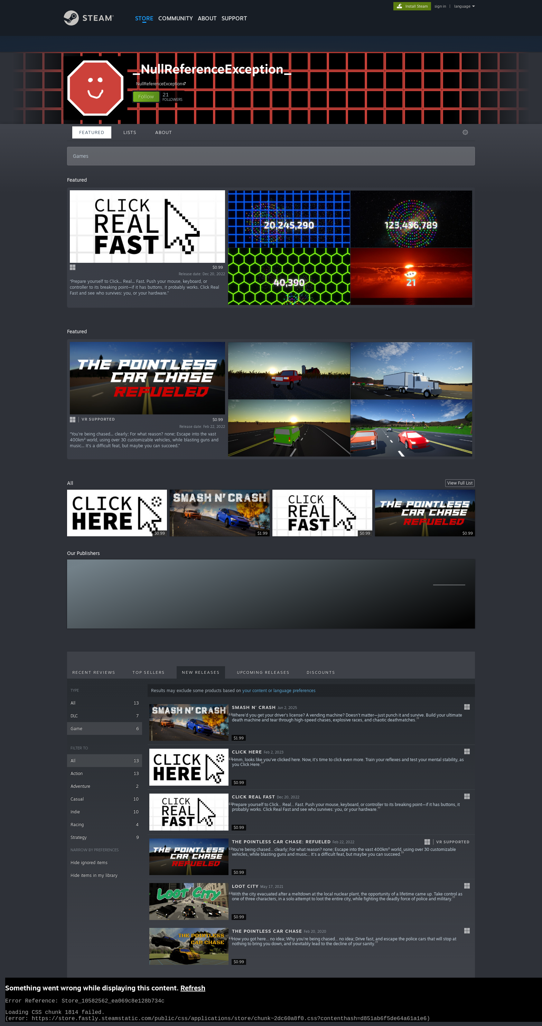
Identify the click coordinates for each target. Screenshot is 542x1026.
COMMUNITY (175, 18)
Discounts (321, 672)
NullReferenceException (162, 83)
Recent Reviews (93, 672)
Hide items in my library (94, 875)
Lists (129, 132)
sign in (440, 6)
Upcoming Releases (263, 672)
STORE (144, 18)
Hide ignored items (89, 862)
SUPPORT (234, 18)
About (207, 18)
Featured (91, 132)
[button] (146, 96)
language (462, 6)
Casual (105, 799)
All (105, 703)
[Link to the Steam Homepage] (94, 24)
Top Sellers (148, 672)
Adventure (105, 786)
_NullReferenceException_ (212, 69)
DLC (105, 716)
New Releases (201, 672)
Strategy (105, 837)
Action (105, 773)
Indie (105, 812)
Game (105, 728)
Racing (105, 824)
